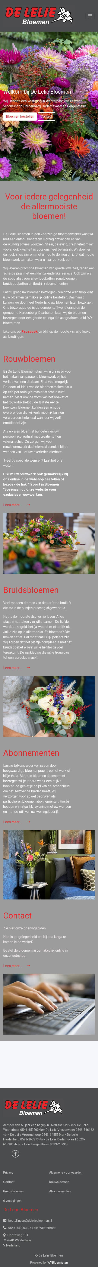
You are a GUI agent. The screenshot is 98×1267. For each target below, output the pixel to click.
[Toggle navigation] (90, 16)
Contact (46, 116)
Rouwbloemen (59, 1182)
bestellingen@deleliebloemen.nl (27, 1221)
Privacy (8, 1172)
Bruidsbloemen (13, 1191)
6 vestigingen (12, 1201)
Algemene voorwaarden (65, 1172)
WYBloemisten (57, 1262)
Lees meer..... (16, 505)
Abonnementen (60, 1191)
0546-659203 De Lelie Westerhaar (29, 1228)
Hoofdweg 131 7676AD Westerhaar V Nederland (17, 1240)
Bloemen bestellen (20, 116)
